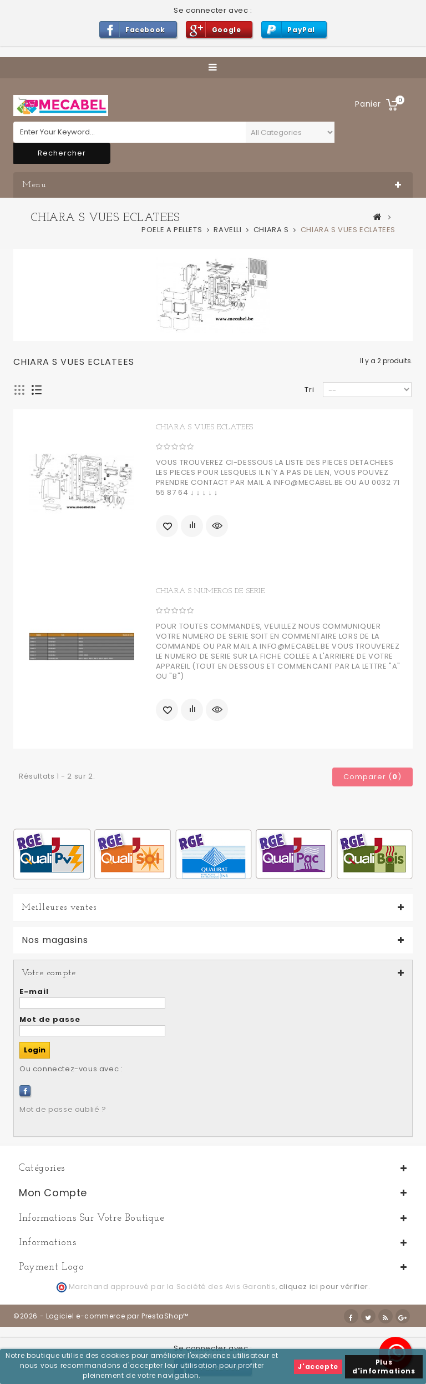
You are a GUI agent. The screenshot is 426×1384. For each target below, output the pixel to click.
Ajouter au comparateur (192, 526)
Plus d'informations (383, 1366)
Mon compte (53, 1193)
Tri (310, 389)
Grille (19, 390)
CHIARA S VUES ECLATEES (204, 427)
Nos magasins (55, 940)
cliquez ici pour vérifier (323, 1286)
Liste (37, 390)
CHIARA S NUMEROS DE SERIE (210, 591)
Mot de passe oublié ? (62, 1109)
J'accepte (318, 1366)
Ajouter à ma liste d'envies (167, 526)
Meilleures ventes (59, 907)
